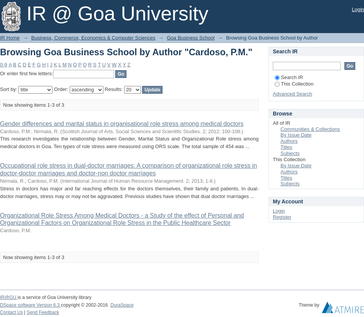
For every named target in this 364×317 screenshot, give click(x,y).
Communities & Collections (310, 129)
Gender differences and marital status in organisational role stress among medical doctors (122, 124)
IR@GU (9, 297)
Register (282, 217)
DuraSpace (121, 305)
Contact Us (11, 312)
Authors (289, 141)
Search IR (289, 77)
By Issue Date (296, 135)
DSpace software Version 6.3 (30, 305)
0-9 (3, 65)
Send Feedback (43, 312)
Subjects (290, 153)
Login (358, 9)
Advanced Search (292, 94)
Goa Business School (190, 38)
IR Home (10, 38)
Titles (286, 147)
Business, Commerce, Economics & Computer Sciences (93, 38)
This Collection (294, 84)
